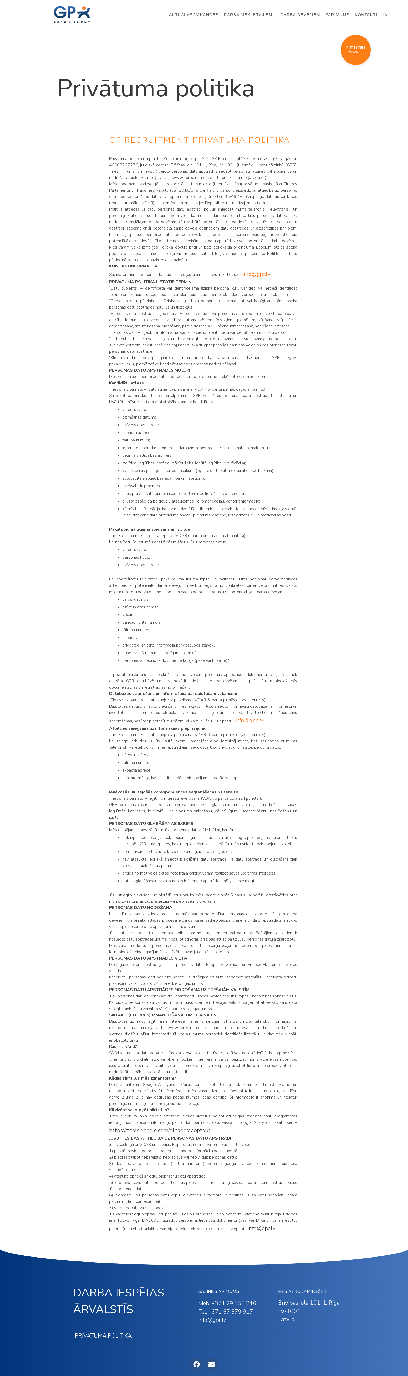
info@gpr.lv (249, 720)
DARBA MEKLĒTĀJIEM (249, 14)
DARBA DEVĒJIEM (300, 14)
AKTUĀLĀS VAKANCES (194, 14)
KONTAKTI (366, 14)
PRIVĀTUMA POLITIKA (103, 1335)
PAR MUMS (337, 14)
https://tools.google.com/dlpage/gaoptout (160, 1130)
